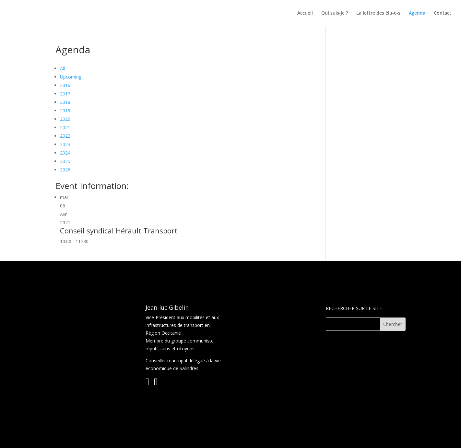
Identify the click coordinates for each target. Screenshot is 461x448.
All (62, 68)
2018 (65, 102)
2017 (65, 94)
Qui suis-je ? (334, 13)
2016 (65, 85)
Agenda (417, 13)
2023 (65, 144)
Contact (442, 13)
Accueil (305, 13)
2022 (65, 136)
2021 (65, 127)
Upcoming (70, 77)
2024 (65, 153)
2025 (65, 161)
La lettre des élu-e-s (378, 13)
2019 (65, 110)
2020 (65, 119)
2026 (65, 170)
